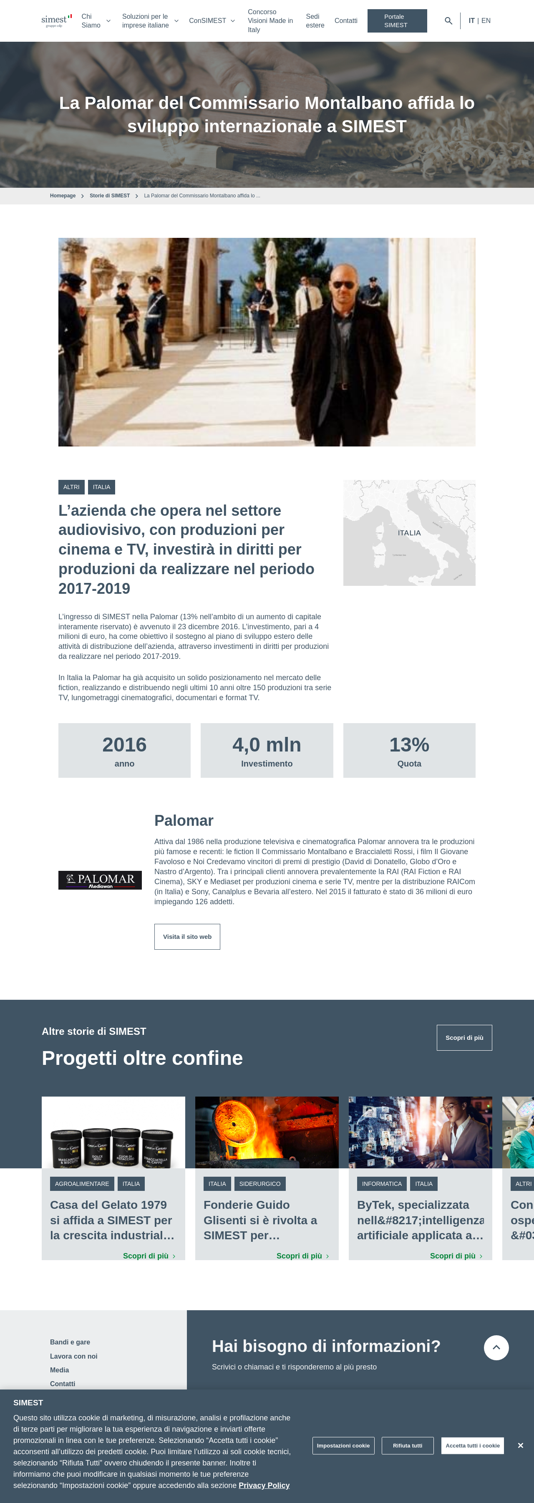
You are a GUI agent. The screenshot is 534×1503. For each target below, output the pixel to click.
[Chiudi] (520, 1449)
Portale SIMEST (396, 20)
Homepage (63, 196)
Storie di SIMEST (110, 196)
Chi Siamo (91, 21)
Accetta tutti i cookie (473, 1449)
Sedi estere (315, 21)
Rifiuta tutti (407, 1449)
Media (59, 1370)
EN (486, 20)
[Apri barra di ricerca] (448, 21)
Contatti (346, 20)
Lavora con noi (74, 1356)
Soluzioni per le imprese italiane (145, 21)
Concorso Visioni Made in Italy (270, 20)
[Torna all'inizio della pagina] (496, 1347)
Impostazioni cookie (343, 1449)
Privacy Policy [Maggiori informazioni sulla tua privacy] (264, 1489)
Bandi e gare (70, 1342)
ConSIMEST (207, 20)
